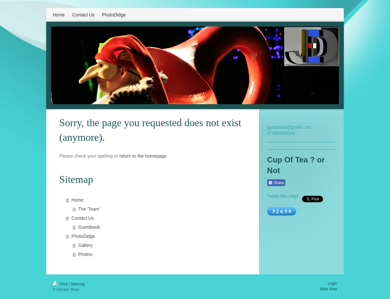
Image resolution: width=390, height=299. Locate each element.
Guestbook (89, 227)
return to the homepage (143, 156)
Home (77, 200)
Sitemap (78, 284)
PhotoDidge (83, 236)
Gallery (85, 245)
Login (332, 283)
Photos (85, 254)
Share (276, 183)
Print (61, 284)
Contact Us (82, 218)
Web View (328, 289)
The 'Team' (89, 209)
